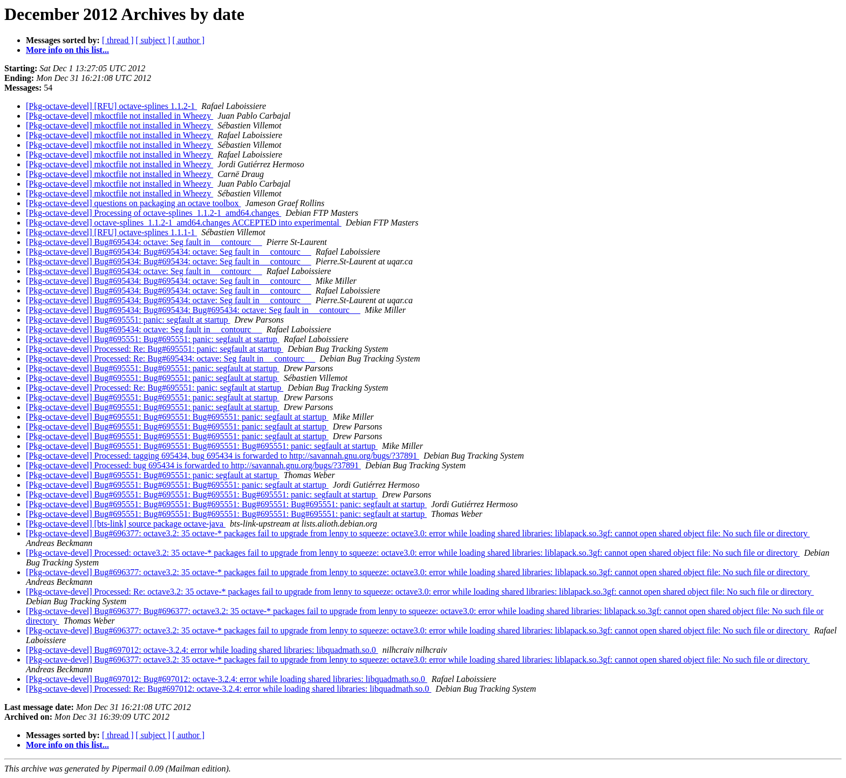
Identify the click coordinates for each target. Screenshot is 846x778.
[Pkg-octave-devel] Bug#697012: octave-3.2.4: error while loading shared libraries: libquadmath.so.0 (202, 649)
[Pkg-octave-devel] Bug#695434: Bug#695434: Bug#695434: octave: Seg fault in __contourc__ (193, 310)
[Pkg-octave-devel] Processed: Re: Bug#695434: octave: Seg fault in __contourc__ (170, 358)
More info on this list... (67, 49)
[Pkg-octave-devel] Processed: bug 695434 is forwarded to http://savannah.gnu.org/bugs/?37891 (193, 465)
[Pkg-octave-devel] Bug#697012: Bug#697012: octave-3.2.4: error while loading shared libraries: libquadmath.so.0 (226, 679)
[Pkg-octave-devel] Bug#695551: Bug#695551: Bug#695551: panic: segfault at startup (177, 416)
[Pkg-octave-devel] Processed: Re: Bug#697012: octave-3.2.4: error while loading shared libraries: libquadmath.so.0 (228, 688)
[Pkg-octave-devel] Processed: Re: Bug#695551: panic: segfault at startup (154, 348)
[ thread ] (118, 40)
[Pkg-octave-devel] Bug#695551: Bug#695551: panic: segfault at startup (152, 339)
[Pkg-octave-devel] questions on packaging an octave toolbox (133, 203)
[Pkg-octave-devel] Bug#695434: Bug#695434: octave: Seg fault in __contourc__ (168, 251)
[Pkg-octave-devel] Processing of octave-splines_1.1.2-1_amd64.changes (153, 212)
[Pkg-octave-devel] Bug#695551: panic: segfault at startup (128, 319)
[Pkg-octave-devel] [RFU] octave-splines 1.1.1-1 (111, 232)
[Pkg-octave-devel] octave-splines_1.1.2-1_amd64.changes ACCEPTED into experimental (184, 222)
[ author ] (189, 40)
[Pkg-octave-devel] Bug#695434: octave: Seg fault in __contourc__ (144, 242)
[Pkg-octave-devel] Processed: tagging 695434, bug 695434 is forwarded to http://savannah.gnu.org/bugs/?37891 (222, 455)
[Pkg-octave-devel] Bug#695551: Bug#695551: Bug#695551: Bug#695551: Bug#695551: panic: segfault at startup (226, 504)
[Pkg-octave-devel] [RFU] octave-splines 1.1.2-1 (111, 106)
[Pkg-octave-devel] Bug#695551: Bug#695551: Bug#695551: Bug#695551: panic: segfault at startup (202, 446)
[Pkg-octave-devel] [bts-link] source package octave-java (126, 523)
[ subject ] (153, 40)
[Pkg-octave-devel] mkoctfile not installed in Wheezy (119, 115)
